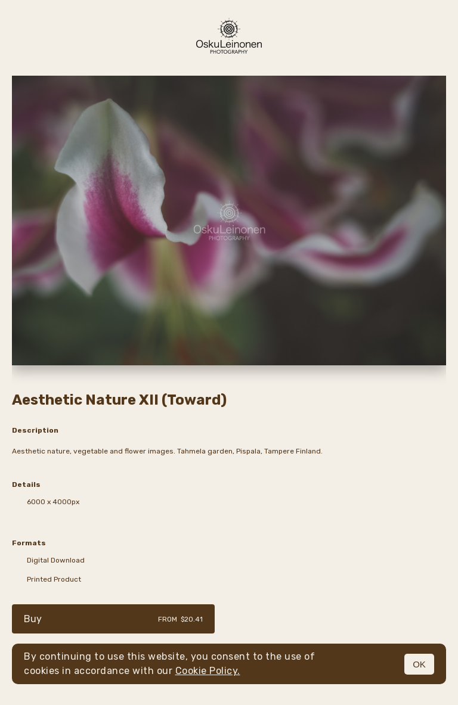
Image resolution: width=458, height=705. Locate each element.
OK (419, 664)
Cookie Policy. (207, 670)
